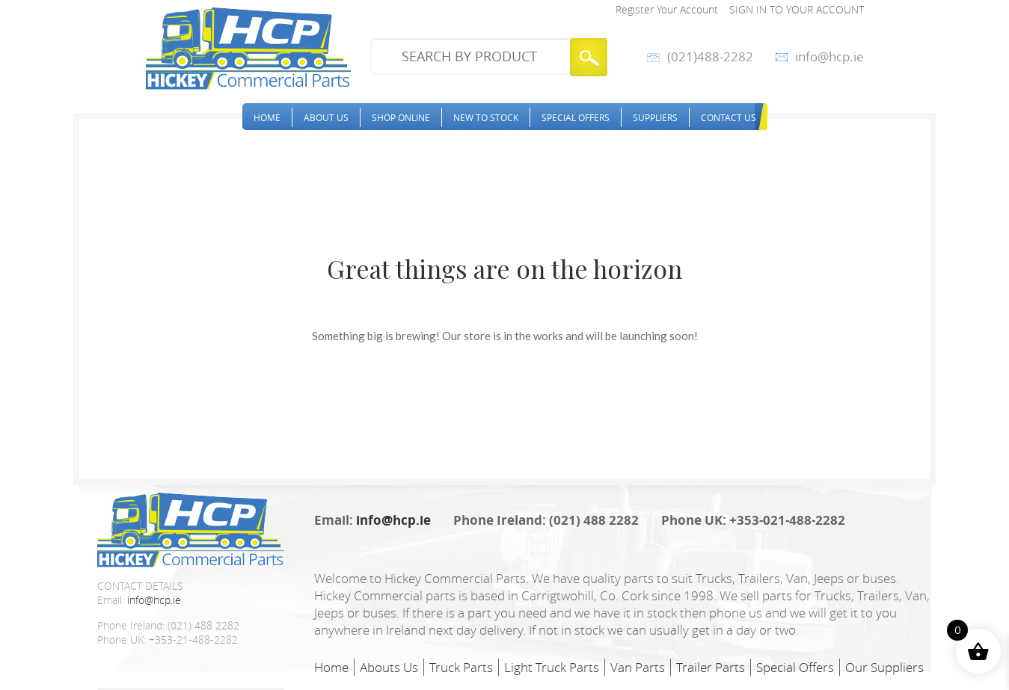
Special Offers (576, 117)
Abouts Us (389, 667)
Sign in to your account (796, 9)
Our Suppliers (884, 667)
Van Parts (637, 667)
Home (267, 117)
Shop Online (401, 117)
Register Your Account (667, 9)
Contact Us (728, 117)
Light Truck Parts (551, 667)
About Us (326, 117)
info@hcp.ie (829, 57)
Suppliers (655, 117)
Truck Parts (461, 667)
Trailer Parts (710, 667)
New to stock (485, 117)
